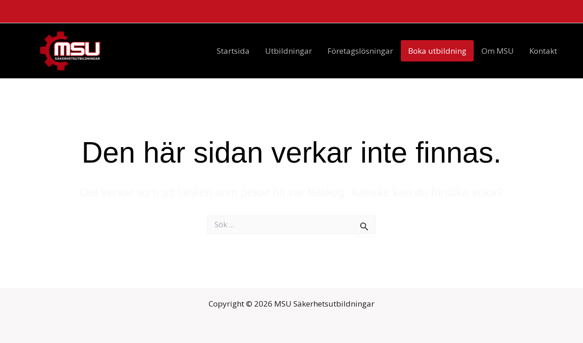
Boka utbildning (437, 51)
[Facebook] (541, 12)
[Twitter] (561, 12)
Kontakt (543, 51)
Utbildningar (288, 51)
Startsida (233, 51)
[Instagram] (521, 12)
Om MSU (497, 51)
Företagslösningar (360, 51)
